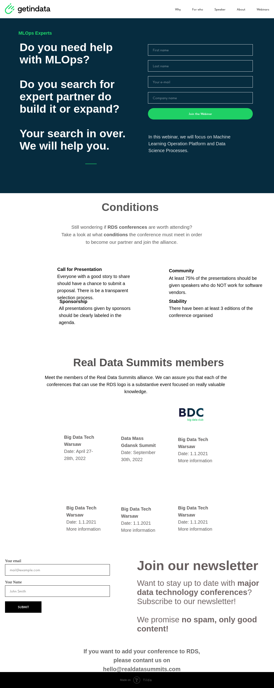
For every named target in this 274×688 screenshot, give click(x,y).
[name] (200, 50)
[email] (200, 82)
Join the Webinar (200, 114)
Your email (13, 561)
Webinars (263, 9)
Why (178, 9)
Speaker (220, 9)
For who (197, 9)
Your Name (13, 582)
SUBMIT (23, 607)
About (241, 9)
